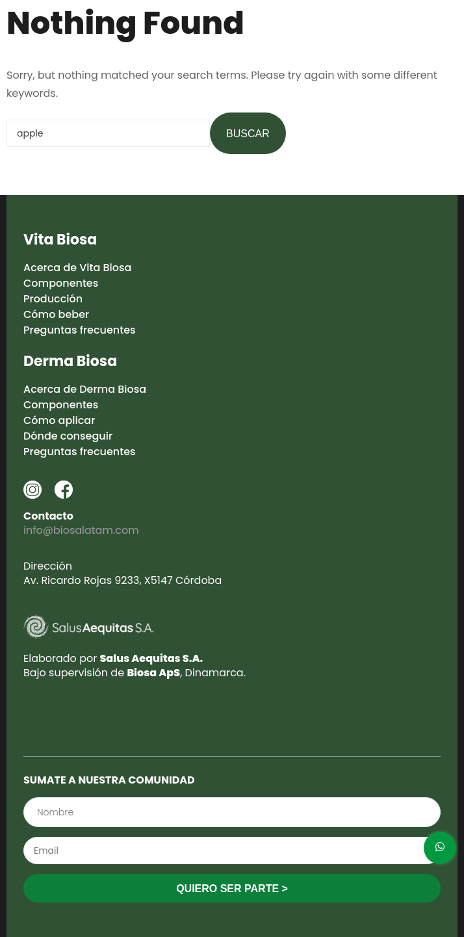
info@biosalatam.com (81, 530)
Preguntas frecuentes (79, 330)
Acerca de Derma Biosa (84, 389)
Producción (53, 298)
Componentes (60, 283)
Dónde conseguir (67, 436)
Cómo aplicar (59, 420)
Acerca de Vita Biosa (77, 267)
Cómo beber (56, 314)
